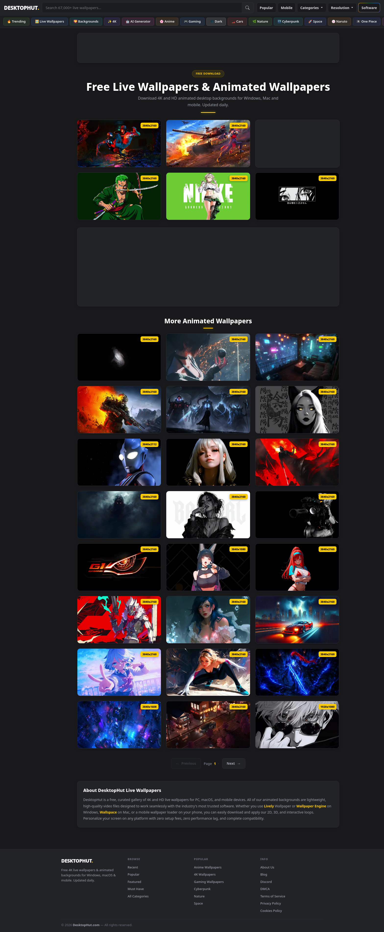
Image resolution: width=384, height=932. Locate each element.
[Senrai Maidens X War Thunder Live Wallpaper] (208, 143)
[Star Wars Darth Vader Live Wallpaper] (297, 462)
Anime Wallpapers (208, 867)
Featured (134, 881)
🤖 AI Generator (138, 21)
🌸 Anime (167, 21)
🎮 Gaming (192, 21)
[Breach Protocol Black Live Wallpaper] (297, 514)
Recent (133, 867)
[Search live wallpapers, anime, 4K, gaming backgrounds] (141, 7)
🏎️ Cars (237, 21)
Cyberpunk (202, 889)
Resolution (342, 7)
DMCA (265, 889)
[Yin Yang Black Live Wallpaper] (297, 409)
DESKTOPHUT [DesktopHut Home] (21, 8)
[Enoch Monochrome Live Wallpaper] (119, 357)
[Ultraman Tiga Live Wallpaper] (119, 462)
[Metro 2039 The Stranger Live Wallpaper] (119, 409)
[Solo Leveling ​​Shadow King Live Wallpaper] (208, 409)
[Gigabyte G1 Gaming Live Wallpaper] (119, 567)
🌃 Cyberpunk (288, 21)
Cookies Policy (271, 910)
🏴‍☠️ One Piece (367, 21)
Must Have (136, 889)
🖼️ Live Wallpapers (49, 21)
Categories (311, 7)
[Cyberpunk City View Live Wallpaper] (119, 724)
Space (198, 903)
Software (369, 7)
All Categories (138, 896)
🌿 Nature (260, 21)
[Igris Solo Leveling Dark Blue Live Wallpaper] (297, 672)
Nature (199, 896)
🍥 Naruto (340, 21)
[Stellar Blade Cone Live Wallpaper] (208, 357)
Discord (266, 881)
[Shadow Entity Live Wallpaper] (119, 514)
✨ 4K (112, 21)
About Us (267, 867)
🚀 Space (315, 21)
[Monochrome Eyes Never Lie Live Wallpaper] (297, 196)
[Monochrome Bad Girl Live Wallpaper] (208, 514)
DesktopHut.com (86, 925)
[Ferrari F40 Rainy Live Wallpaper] (297, 619)
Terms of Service (272, 896)
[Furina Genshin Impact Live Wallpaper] (119, 672)
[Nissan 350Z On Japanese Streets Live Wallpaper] (208, 724)
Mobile (287, 7)
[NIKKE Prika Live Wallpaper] (208, 196)
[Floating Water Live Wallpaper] (208, 619)
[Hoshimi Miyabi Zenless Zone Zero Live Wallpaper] (208, 567)
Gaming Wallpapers (209, 881)
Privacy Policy (270, 903)
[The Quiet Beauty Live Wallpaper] (208, 462)
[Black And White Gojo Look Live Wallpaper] (297, 724)
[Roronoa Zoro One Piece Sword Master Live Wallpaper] (119, 196)
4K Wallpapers (205, 874)
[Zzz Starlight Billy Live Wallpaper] (119, 619)
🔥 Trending (16, 21)
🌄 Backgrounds (85, 21)
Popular (266, 7)
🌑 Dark (216, 21)
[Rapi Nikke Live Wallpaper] (297, 567)
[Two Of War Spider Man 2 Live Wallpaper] (119, 143)
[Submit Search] (247, 7)
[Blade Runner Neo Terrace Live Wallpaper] (297, 357)
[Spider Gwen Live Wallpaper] (208, 672)
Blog (263, 874)
